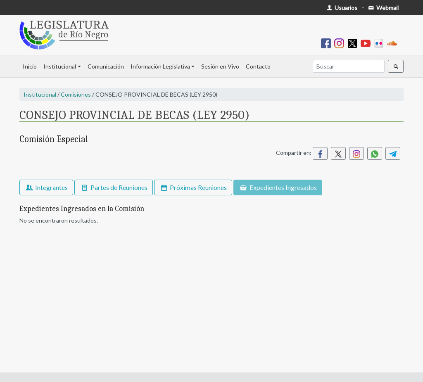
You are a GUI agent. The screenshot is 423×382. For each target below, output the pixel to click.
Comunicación (106, 66)
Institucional (59, 66)
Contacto (258, 66)
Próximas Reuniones (193, 187)
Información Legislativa (160, 66)
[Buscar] (349, 66)
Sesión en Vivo (220, 66)
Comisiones (76, 94)
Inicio (30, 66)
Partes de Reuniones (113, 187)
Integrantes (46, 187)
